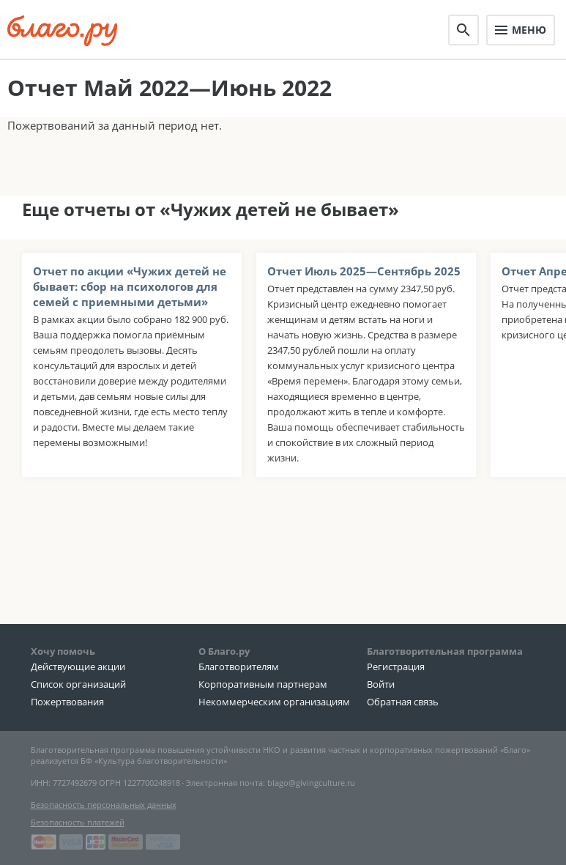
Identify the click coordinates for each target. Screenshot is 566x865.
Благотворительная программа (445, 651)
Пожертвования (67, 701)
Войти (381, 684)
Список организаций (78, 684)
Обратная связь (403, 701)
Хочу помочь (63, 651)
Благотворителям (238, 666)
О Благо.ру (224, 651)
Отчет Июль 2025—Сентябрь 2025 (364, 271)
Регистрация (396, 666)
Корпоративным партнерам (262, 684)
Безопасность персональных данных (103, 804)
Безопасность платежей (77, 822)
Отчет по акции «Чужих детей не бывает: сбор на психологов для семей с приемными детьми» (129, 286)
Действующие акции (78, 666)
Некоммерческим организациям (274, 701)
